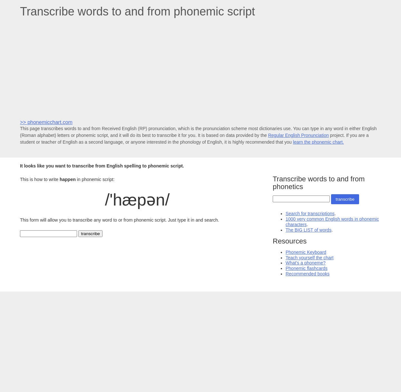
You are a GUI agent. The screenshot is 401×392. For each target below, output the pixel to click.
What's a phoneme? (306, 262)
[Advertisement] (200, 68)
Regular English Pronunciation (298, 135)
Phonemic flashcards (307, 268)
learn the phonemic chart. (318, 142)
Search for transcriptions (310, 213)
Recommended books (307, 273)
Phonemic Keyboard (306, 252)
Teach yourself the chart (310, 257)
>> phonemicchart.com (46, 122)
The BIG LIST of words (308, 230)
